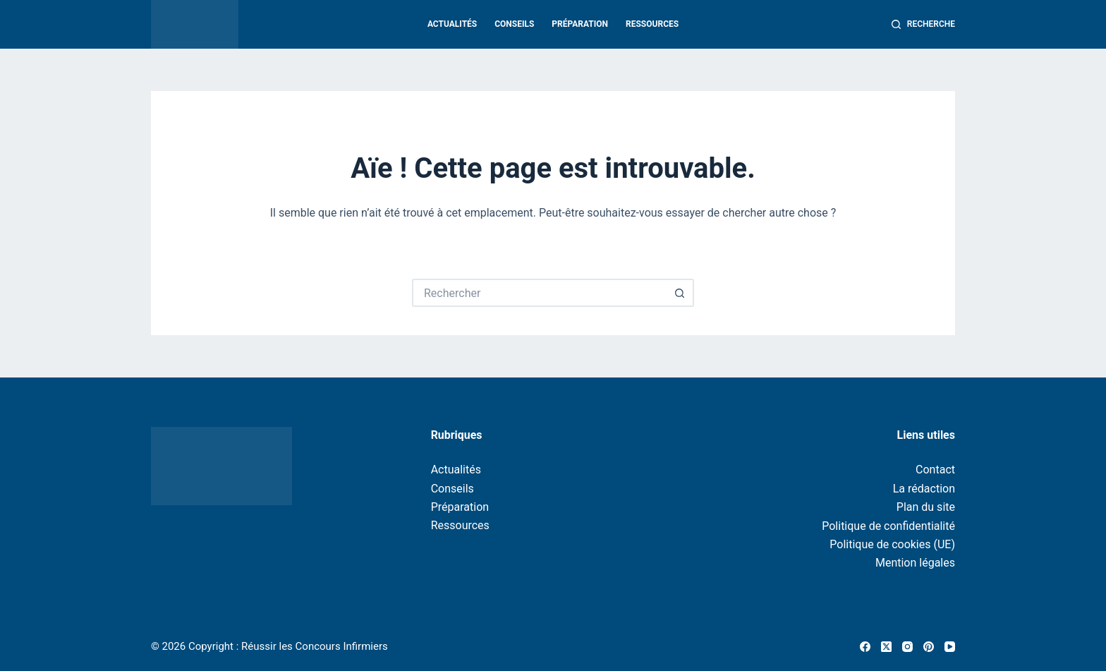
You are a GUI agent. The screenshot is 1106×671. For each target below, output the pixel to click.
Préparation (580, 24)
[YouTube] (949, 646)
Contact (935, 469)
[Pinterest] (928, 646)
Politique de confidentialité (888, 526)
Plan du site (926, 507)
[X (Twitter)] (886, 646)
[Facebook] (865, 646)
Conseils (514, 24)
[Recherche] (923, 25)
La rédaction (924, 488)
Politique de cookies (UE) (892, 544)
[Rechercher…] (539, 293)
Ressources (652, 24)
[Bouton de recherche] (680, 293)
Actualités (452, 24)
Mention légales (915, 562)
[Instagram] (907, 646)
